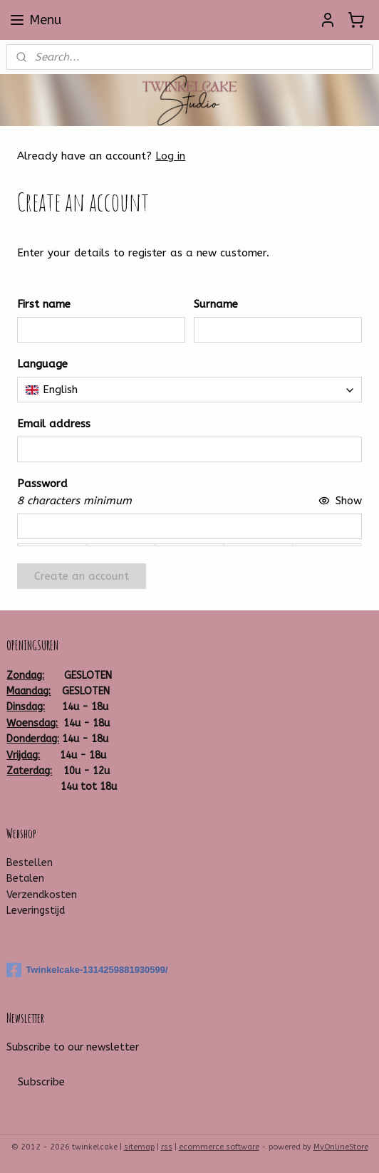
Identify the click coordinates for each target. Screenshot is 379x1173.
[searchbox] (189, 389)
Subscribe (41, 1081)
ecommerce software (219, 1147)
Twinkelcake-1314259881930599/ (86, 970)
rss (166, 1147)
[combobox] (189, 389)
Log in (170, 156)
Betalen (25, 878)
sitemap (139, 1147)
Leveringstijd (35, 910)
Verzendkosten (41, 895)
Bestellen (29, 863)
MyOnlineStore (340, 1147)
